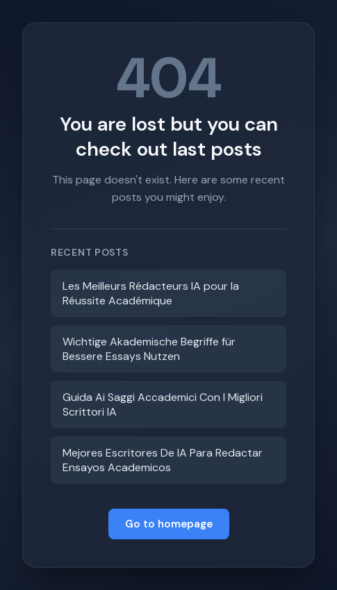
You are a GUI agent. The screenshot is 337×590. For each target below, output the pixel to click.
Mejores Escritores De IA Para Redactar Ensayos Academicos (163, 460)
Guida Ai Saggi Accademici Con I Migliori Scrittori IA (163, 404)
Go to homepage (169, 524)
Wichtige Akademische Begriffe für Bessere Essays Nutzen (149, 348)
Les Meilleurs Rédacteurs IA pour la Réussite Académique (151, 293)
